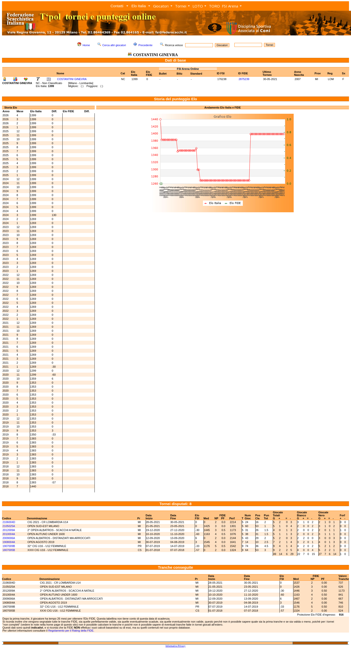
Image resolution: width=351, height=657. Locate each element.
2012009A (8, 530)
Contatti (116, 6)
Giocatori (161, 5)
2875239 (244, 79)
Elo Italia (138, 6)
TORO (214, 5)
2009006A (8, 538)
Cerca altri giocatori (114, 45)
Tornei (180, 5)
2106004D (8, 522)
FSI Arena (230, 5)
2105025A (8, 526)
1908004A (8, 542)
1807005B (8, 549)
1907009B (8, 546)
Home (86, 45)
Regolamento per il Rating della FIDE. (71, 630)
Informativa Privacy (175, 646)
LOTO (197, 5)
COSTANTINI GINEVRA (72, 79)
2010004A (8, 534)
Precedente (145, 45)
